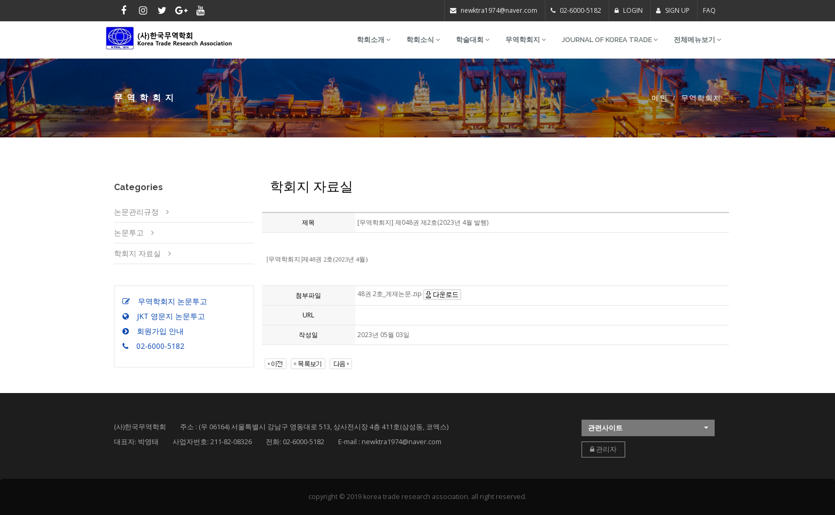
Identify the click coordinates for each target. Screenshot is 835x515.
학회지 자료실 (137, 253)
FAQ (709, 10)
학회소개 (373, 40)
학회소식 (423, 40)
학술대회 (472, 40)
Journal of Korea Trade (610, 40)
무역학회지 (525, 40)
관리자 (603, 449)
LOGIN (629, 10)
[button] (648, 428)
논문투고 (129, 232)
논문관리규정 (136, 212)
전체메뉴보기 (697, 40)
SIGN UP (673, 10)
